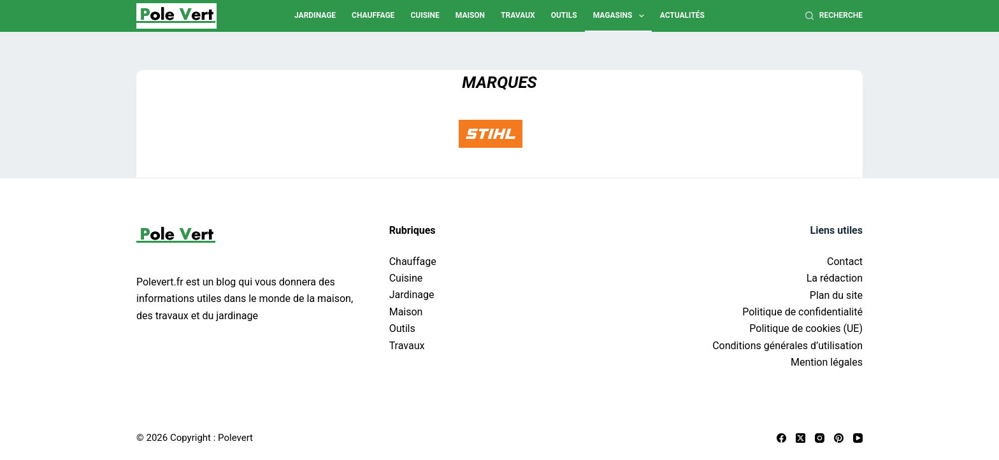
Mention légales (827, 362)
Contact (845, 261)
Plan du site (836, 295)
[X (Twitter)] (800, 438)
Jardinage (315, 15)
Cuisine (424, 15)
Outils (564, 15)
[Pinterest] (839, 438)
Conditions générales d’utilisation (787, 346)
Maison (470, 15)
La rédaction (835, 278)
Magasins (621, 16)
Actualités (682, 15)
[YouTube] (858, 438)
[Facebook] (781, 438)
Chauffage (373, 15)
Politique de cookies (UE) (806, 328)
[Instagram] (819, 438)
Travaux (518, 15)
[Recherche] (834, 16)
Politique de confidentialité (802, 312)
